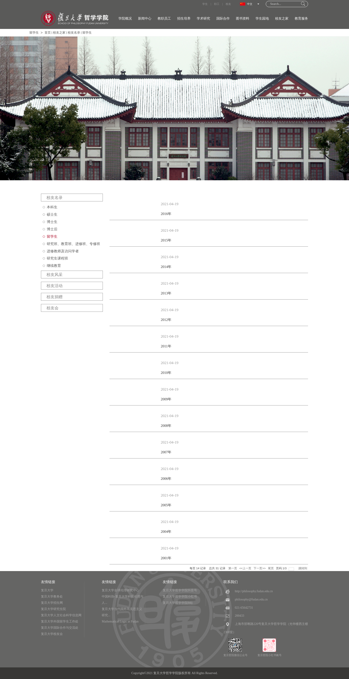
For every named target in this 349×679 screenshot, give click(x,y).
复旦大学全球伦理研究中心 (120, 590)
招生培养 (184, 18)
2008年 (166, 426)
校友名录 (74, 32)
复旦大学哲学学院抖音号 (180, 590)
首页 (48, 32)
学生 (205, 4)
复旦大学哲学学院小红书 (180, 596)
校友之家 (281, 18)
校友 (228, 4)
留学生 (34, 32)
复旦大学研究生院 (53, 609)
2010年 (166, 373)
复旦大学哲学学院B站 (178, 602)
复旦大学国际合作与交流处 (59, 627)
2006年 (166, 478)
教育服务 (301, 18)
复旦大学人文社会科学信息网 (61, 615)
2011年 (166, 346)
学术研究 (203, 18)
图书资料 (242, 18)
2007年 (166, 452)
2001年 (166, 558)
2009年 (166, 399)
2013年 (166, 293)
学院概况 (125, 18)
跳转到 (303, 568)
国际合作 (223, 18)
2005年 (166, 505)
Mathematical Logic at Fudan (120, 621)
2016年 (166, 214)
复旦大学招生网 (52, 602)
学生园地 (262, 18)
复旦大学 (47, 590)
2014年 (166, 267)
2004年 (166, 531)
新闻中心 (144, 18)
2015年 (166, 240)
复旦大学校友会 (52, 634)
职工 (216, 4)
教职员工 (164, 18)
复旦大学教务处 (52, 596)
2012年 (166, 320)
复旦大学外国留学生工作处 (59, 621)
